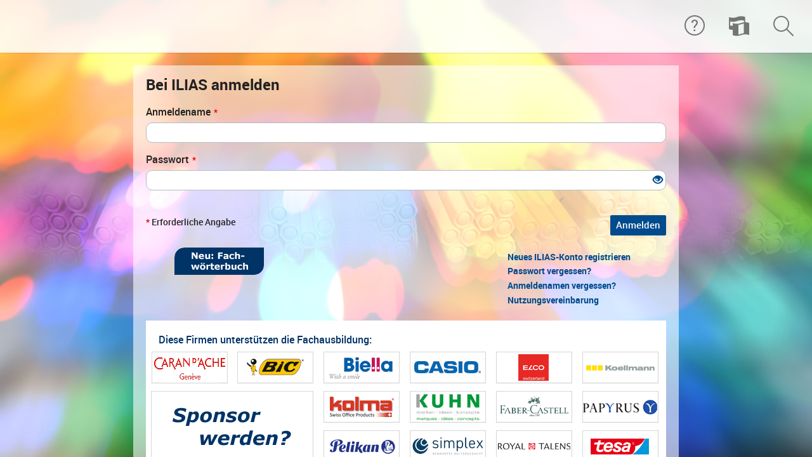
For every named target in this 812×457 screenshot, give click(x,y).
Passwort (171, 160)
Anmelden (638, 225)
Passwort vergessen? (549, 271)
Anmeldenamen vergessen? (562, 286)
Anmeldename (182, 112)
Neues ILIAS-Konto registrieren (569, 257)
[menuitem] (739, 27)
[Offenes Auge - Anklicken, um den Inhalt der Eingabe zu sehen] (658, 181)
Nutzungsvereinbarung (553, 300)
